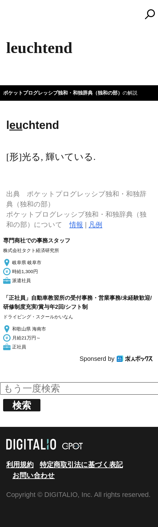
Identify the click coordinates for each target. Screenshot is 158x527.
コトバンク (81, 14)
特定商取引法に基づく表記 (81, 464)
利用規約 (20, 464)
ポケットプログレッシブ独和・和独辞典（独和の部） (63, 92)
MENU (15, 17)
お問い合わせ (33, 475)
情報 (76, 224)
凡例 (95, 224)
